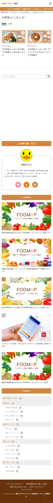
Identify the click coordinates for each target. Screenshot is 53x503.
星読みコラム (11, 420)
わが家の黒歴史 (12, 446)
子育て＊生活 (12, 462)
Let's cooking (24, 12)
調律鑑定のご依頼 (14, 398)
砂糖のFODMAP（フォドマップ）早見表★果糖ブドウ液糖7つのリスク (26, 270)
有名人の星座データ (14, 416)
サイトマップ (26, 490)
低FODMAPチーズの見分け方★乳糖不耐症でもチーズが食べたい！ (26, 307)
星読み (10, 403)
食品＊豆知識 (11, 450)
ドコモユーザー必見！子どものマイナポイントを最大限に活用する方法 (26, 345)
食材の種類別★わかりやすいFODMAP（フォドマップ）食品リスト (26, 233)
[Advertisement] (26, 109)
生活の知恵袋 (11, 471)
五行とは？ (11, 429)
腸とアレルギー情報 (14, 437)
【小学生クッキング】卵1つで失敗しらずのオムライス (13, 52)
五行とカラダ (12, 424)
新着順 (4, 24)
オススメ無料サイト (14, 412)
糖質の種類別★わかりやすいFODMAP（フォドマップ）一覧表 (25, 382)
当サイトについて (37, 487)
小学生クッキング (38, 12)
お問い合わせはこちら (18, 487)
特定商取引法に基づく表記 (36, 484)
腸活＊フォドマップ (14, 433)
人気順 (9, 24)
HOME (6, 12)
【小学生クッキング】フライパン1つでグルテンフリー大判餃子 (39, 52)
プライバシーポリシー (14, 484)
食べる (14, 12)
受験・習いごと (12, 467)
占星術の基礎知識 (13, 407)
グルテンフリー (12, 454)
